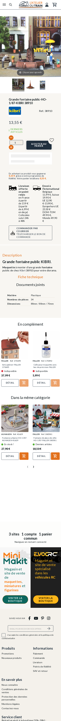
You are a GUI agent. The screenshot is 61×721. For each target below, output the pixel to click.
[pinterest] (42, 618)
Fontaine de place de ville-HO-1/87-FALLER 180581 (45, 439)
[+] (11, 147)
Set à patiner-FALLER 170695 (11, 365)
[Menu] (4, 5)
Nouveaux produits (12, 658)
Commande (39, 658)
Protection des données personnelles (14, 698)
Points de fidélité (42, 666)
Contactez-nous (10, 708)
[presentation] (28, 465)
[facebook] (29, 618)
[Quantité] (16, 142)
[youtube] (36, 618)
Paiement (38, 653)
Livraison (37, 662)
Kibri (22, 270)
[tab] (30, 278)
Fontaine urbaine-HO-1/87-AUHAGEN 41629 (14, 439)
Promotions (8, 653)
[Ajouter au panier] (39, 145)
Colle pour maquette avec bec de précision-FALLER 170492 (45, 367)
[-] (11, 137)
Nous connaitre (10, 684)
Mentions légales (11, 704)
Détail (10, 382)
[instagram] (49, 618)
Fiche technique (30, 277)
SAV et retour (40, 671)
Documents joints (30, 284)
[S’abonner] (49, 628)
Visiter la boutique (15, 599)
